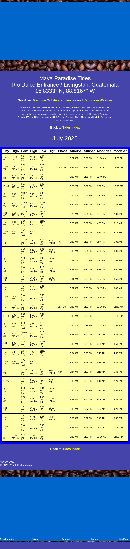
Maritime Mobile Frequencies (54, 100)
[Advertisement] (65, 30)
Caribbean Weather (98, 100)
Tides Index (71, 127)
